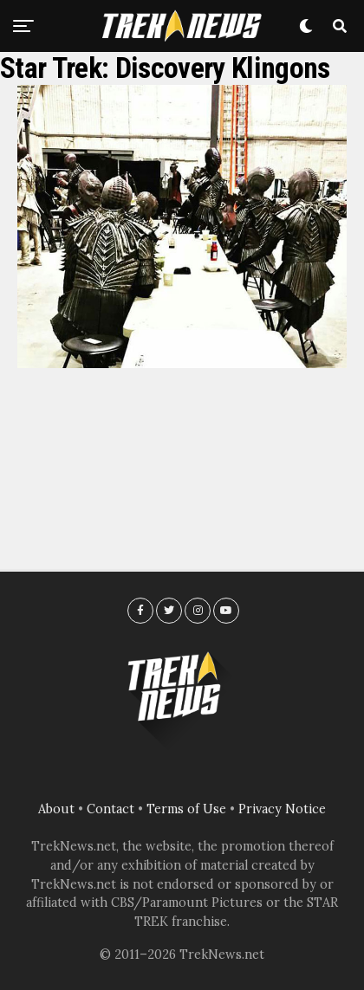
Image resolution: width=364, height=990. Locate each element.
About (56, 809)
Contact (110, 809)
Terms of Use (186, 809)
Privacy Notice (282, 809)
